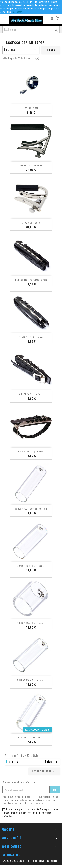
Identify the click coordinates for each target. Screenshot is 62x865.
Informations (11, 855)
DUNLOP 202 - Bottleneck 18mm (31, 508)
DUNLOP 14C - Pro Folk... (31, 394)
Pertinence (20, 50)
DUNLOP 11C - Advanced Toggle (31, 279)
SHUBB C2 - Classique (31, 165)
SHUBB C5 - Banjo (31, 222)
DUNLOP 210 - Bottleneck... (31, 680)
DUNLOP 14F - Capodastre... (31, 451)
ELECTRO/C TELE (31, 108)
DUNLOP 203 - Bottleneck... (31, 565)
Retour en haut (44, 771)
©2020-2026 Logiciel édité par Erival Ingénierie (29, 860)
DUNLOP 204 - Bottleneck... (31, 623)
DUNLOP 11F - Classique (31, 337)
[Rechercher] (31, 29)
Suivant (52, 762)
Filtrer (50, 50)
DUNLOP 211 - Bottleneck (31, 737)
